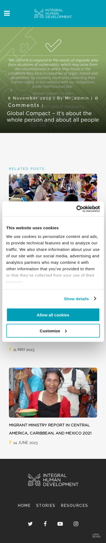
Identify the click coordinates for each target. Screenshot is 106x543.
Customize (53, 330)
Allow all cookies (53, 315)
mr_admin (77, 98)
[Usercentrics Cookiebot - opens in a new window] (76, 208)
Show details (76, 298)
